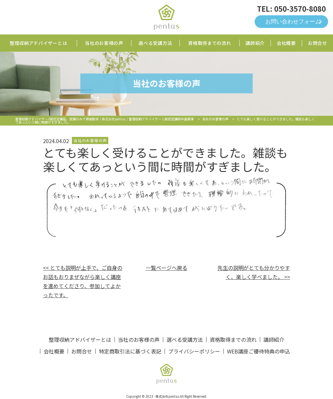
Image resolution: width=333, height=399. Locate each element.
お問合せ (317, 43)
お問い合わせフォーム (293, 22)
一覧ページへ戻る (166, 268)
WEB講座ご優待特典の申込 (258, 351)
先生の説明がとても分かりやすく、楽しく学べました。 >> (254, 272)
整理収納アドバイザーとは (38, 43)
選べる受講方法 (155, 43)
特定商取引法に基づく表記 (130, 351)
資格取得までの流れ (209, 43)
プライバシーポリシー (194, 351)
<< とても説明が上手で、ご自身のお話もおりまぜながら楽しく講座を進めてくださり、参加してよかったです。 (82, 281)
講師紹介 (255, 43)
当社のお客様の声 (104, 43)
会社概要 (286, 43)
